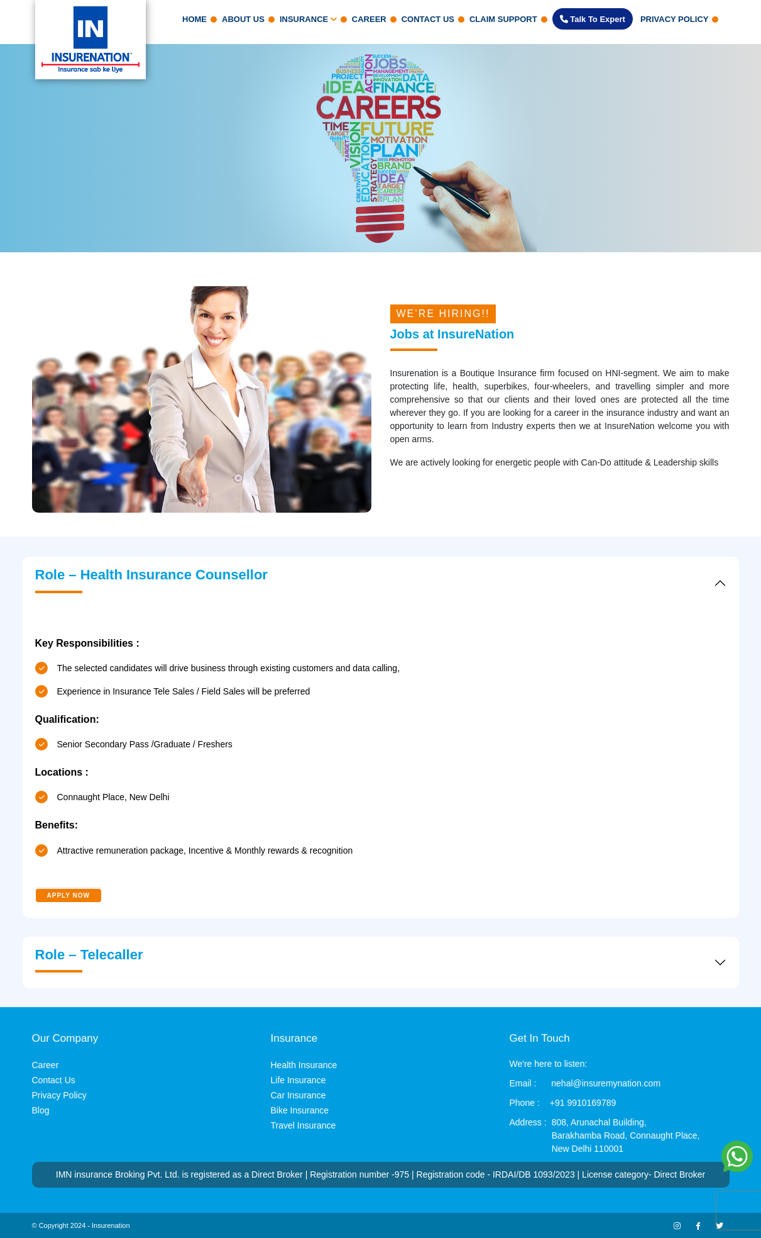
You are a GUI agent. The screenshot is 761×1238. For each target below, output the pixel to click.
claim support (503, 19)
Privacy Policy (674, 19)
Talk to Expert (592, 19)
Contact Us (428, 19)
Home (194, 19)
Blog (41, 1110)
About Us (243, 19)
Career (369, 19)
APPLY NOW (68, 895)
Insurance (308, 19)
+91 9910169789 (583, 1103)
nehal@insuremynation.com (605, 1083)
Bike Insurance (300, 1110)
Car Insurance (298, 1095)
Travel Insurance (303, 1125)
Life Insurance (298, 1080)
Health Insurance (304, 1065)
